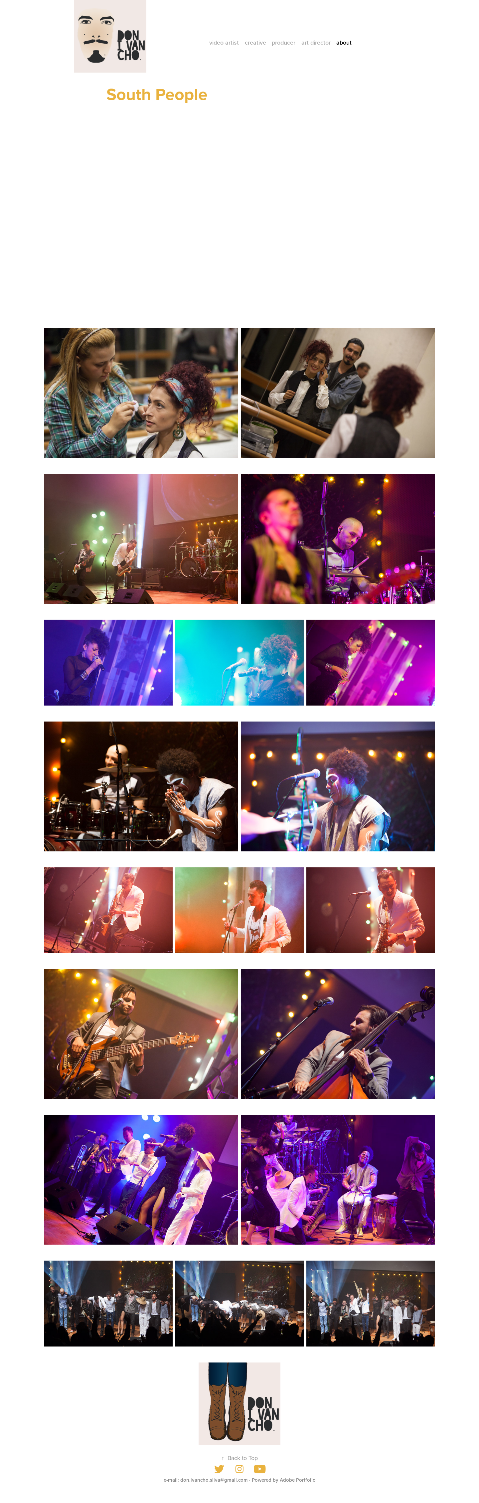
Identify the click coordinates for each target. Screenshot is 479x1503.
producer (283, 42)
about (344, 42)
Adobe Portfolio (298, 1479)
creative (255, 42)
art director (316, 42)
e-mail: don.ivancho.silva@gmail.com (206, 1479)
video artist (224, 42)
